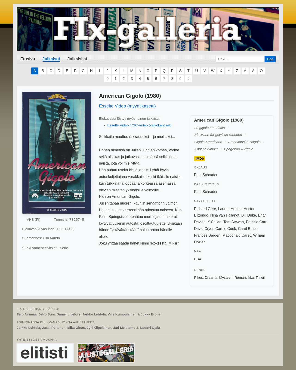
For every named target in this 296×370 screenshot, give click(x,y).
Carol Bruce (247, 229)
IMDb (200, 158)
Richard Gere (205, 209)
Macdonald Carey (236, 235)
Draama (211, 277)
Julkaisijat (77, 59)
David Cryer (203, 229)
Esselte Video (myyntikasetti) (127, 106)
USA (197, 259)
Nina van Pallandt (224, 215)
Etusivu (27, 59)
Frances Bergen (207, 235)
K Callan (214, 222)
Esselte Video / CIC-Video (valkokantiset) (139, 125)
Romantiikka (244, 277)
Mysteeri (225, 277)
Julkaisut (51, 59)
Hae (270, 59)
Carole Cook (225, 229)
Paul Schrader (205, 175)
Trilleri (260, 277)
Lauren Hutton (229, 209)
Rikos (198, 277)
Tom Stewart (233, 222)
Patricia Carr (256, 222)
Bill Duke (248, 215)
